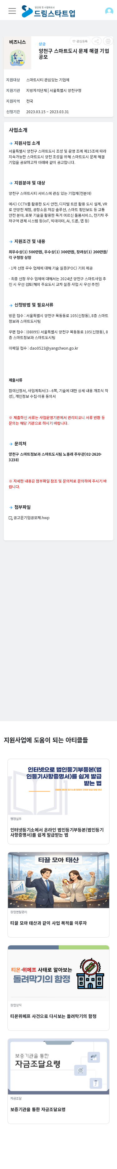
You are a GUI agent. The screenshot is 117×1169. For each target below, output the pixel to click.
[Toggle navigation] (12, 11)
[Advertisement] (58, 662)
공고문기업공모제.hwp (29, 517)
